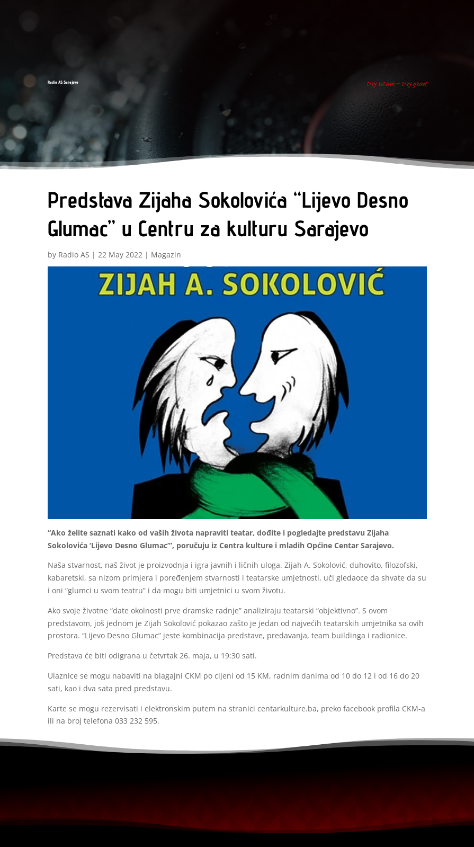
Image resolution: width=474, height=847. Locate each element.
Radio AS (74, 254)
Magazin (166, 254)
